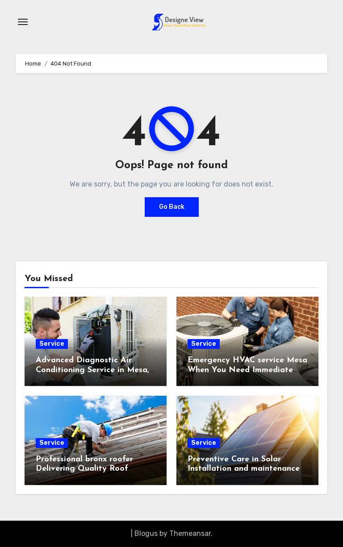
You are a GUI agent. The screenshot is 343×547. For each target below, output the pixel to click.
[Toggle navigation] (23, 22)
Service (51, 344)
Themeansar (190, 533)
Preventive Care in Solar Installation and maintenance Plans (244, 469)
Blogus (146, 533)
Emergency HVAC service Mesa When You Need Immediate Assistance (247, 370)
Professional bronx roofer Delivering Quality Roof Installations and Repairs (84, 469)
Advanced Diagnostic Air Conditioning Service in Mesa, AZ (92, 370)
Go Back (171, 207)
